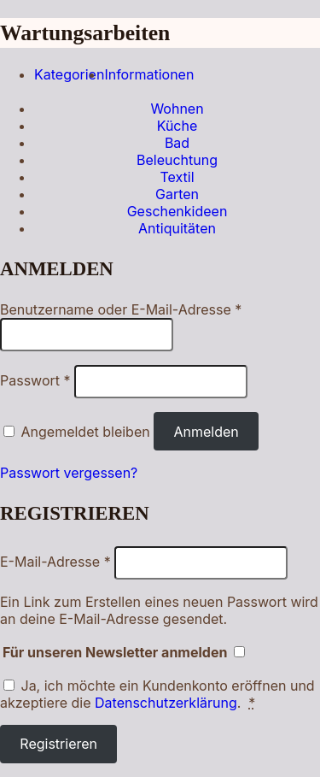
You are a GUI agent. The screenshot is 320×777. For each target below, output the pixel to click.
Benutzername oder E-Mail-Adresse (120, 309)
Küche (177, 125)
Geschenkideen (177, 211)
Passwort (35, 380)
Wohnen (176, 108)
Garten (177, 194)
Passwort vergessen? (68, 472)
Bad (177, 142)
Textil (177, 176)
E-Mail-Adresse (55, 561)
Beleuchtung (177, 159)
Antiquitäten (177, 228)
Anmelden (205, 431)
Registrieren (58, 743)
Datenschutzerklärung (166, 702)
